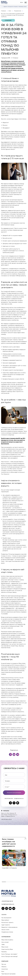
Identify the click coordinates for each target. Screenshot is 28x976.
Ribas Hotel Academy (7, 940)
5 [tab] (18, 882)
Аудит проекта (5, 925)
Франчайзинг (5, 920)
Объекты (3, 966)
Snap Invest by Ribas (7, 949)
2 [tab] (6, 882)
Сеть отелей (5, 942)
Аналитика (4, 969)
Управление (17, 11)
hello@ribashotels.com (19, 798)
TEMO (3, 944)
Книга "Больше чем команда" (9, 956)
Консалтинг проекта (7, 922)
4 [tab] (14, 882)
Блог (10, 11)
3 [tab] (10, 882)
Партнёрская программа (8, 974)
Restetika (4, 951)
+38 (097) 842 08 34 (8, 798)
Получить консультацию (14, 792)
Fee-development (6, 917)
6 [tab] (22, 882)
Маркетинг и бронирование (9, 927)
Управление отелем (7, 932)
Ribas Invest (4, 947)
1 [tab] (2, 882)
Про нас (3, 964)
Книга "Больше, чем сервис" (9, 954)
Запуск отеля (5, 929)
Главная (3, 11)
